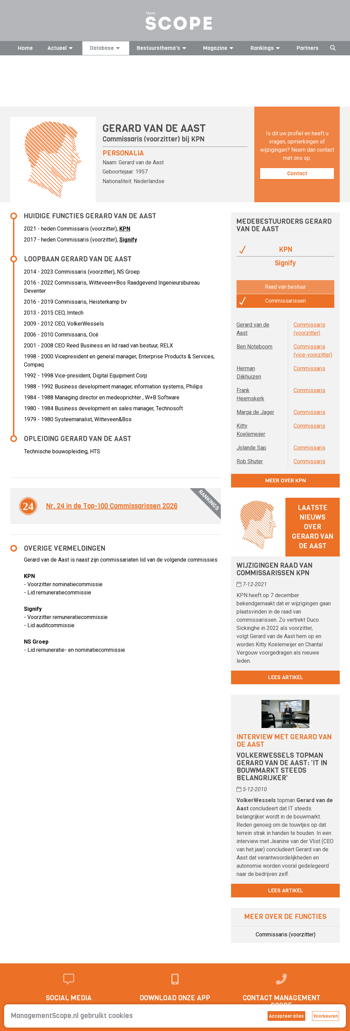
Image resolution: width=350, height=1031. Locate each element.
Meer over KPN (285, 480)
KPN (197, 139)
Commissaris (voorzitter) (285, 934)
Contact (297, 173)
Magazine (219, 48)
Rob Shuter (250, 461)
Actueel (61, 48)
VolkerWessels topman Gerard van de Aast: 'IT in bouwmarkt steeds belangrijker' (282, 767)
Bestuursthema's (162, 48)
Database (106, 48)
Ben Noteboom (254, 346)
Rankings (266, 48)
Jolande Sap (251, 447)
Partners (308, 48)
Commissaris (309, 368)
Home (25, 48)
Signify (128, 239)
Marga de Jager (255, 412)
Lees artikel (285, 677)
